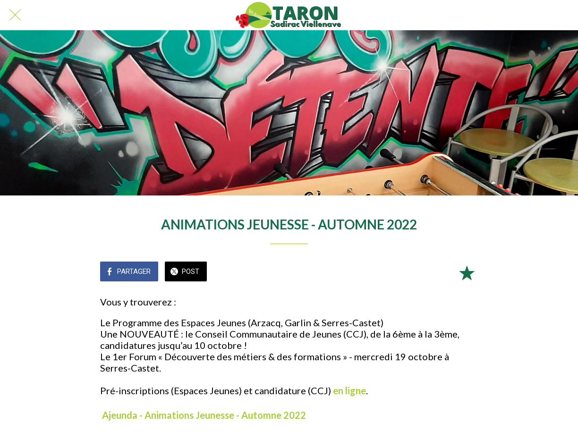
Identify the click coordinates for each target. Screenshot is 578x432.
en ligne (349, 390)
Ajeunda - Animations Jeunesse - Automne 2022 (204, 415)
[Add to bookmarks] (466, 272)
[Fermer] (15, 15)
